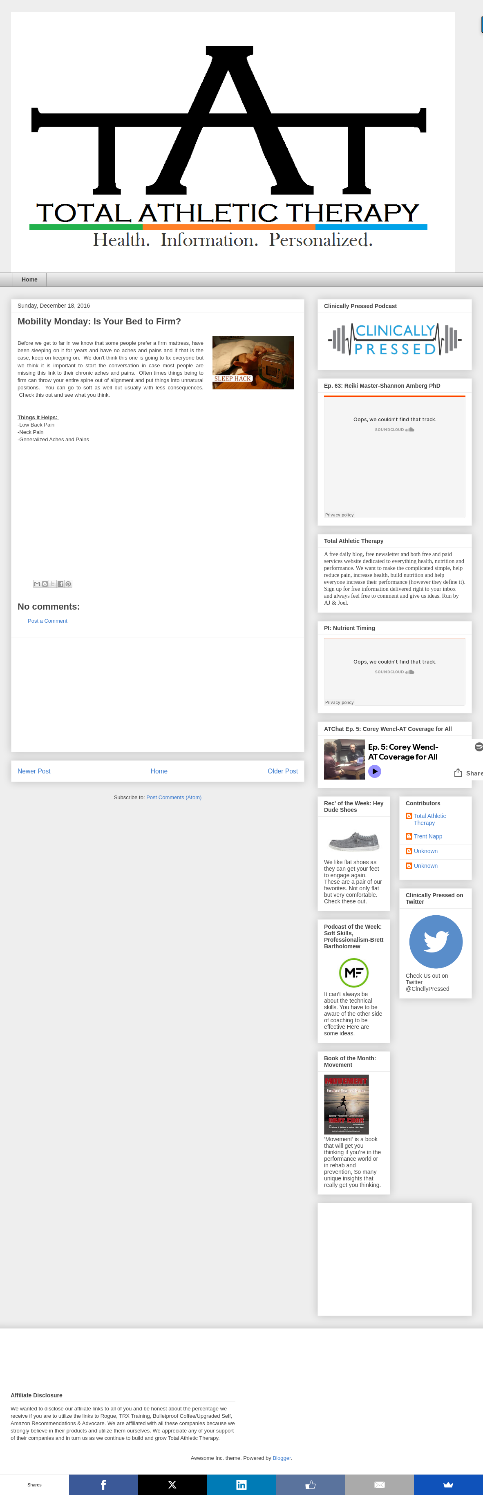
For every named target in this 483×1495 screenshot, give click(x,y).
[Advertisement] (157, 695)
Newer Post (34, 771)
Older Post (283, 771)
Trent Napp (428, 836)
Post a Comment (47, 621)
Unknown (426, 851)
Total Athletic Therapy (430, 819)
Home (30, 279)
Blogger (282, 1458)
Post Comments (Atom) (173, 797)
